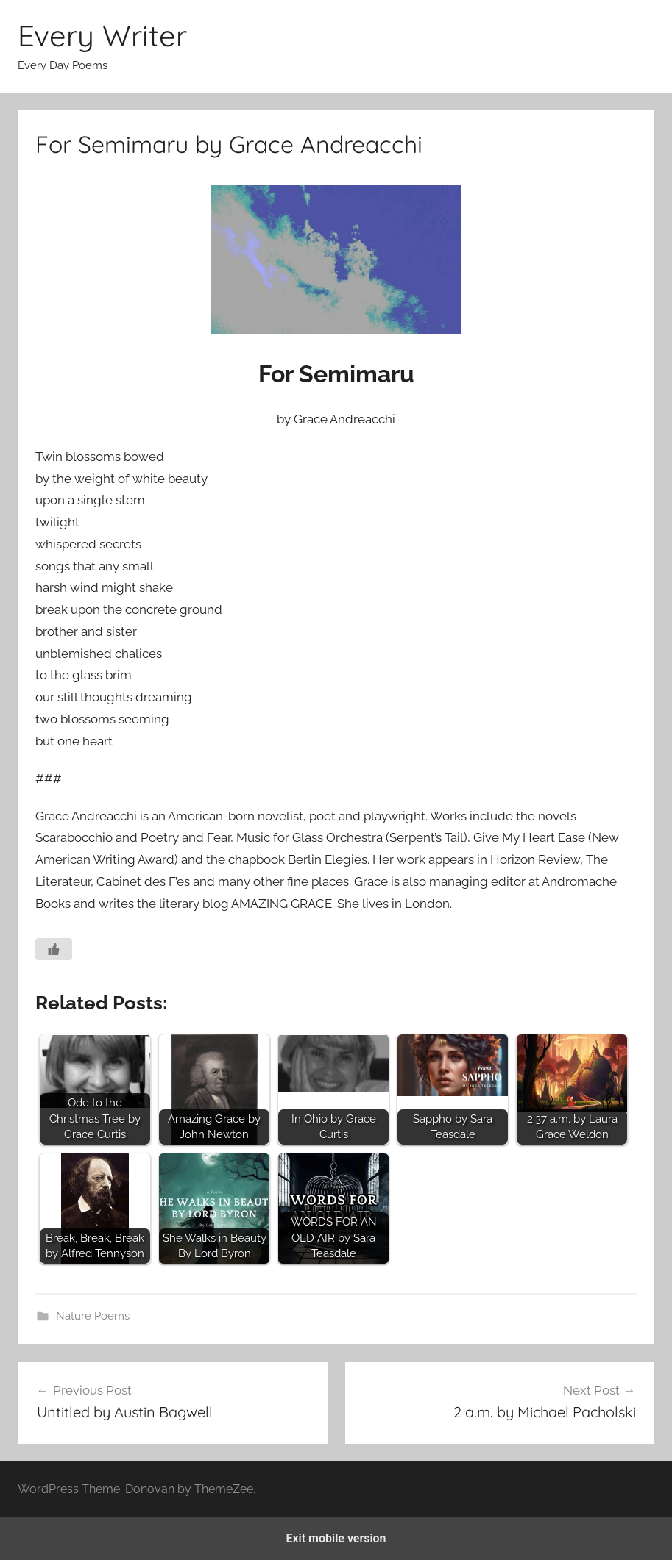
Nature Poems (93, 1316)
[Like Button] (53, 949)
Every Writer (102, 35)
